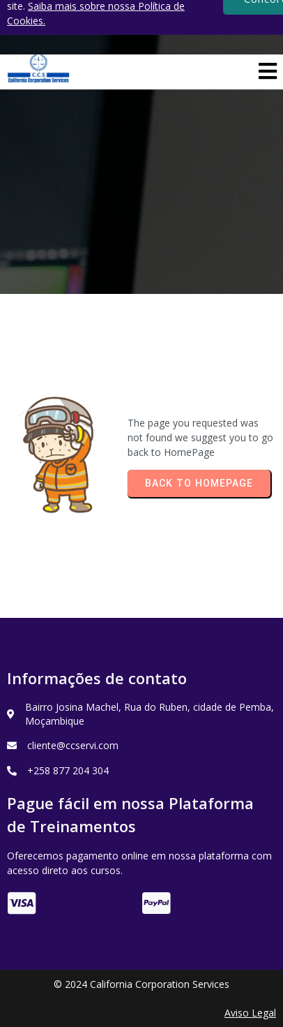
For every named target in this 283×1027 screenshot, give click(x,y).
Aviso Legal (250, 1012)
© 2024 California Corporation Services (141, 984)
